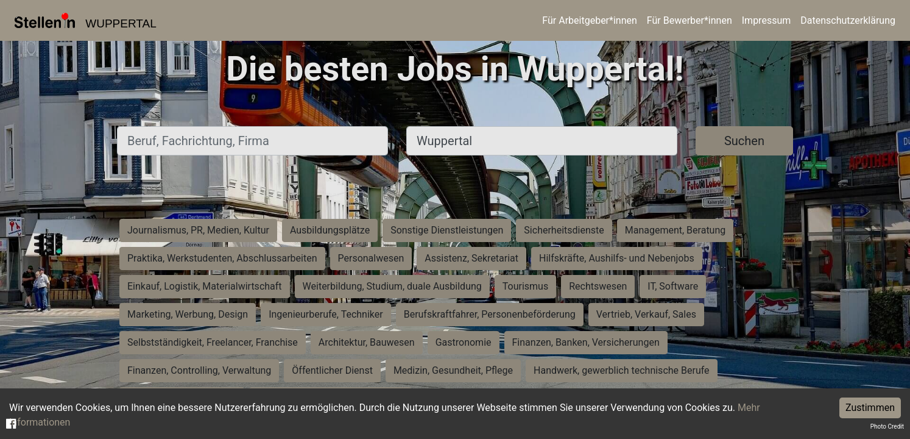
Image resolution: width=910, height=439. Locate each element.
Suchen (744, 141)
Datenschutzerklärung (847, 20)
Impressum (766, 20)
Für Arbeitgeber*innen (589, 20)
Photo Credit (887, 426)
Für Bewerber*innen (689, 20)
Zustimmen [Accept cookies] (870, 407)
